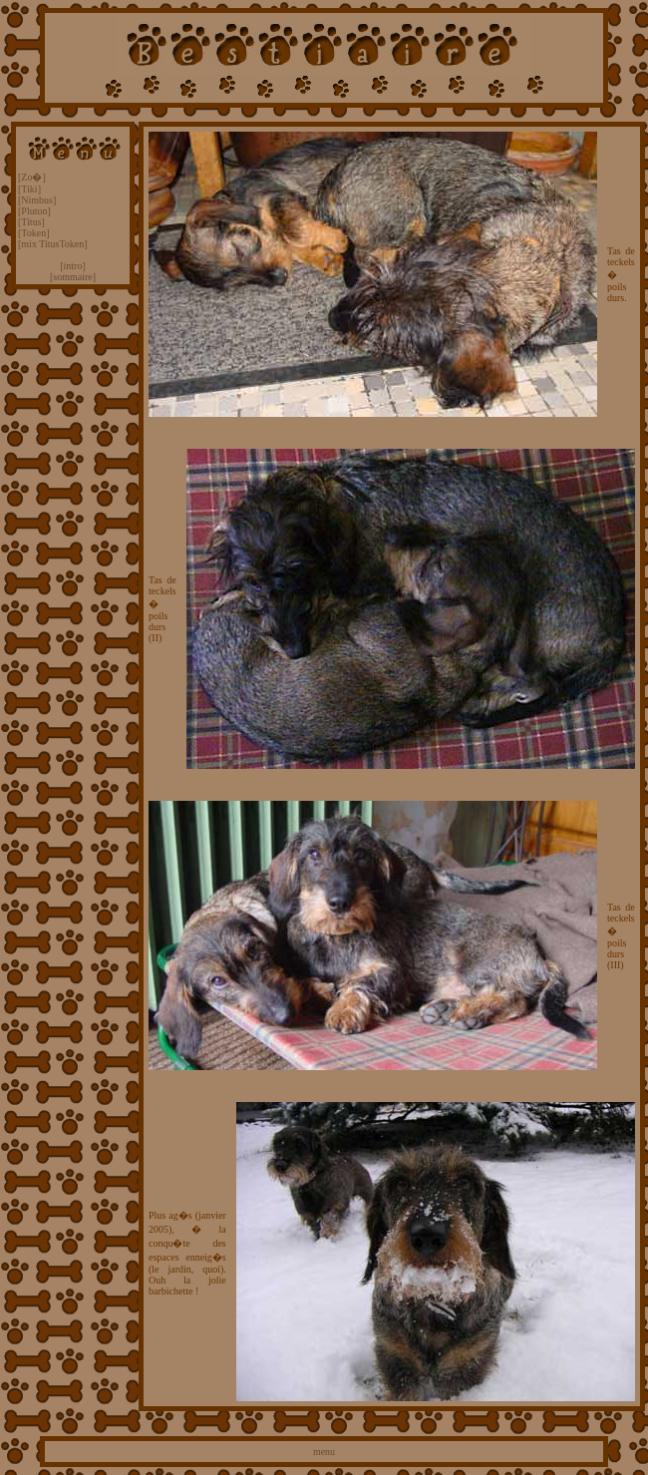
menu (324, 1451)
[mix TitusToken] (53, 243)
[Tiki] (29, 189)
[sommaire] (73, 276)
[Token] (34, 232)
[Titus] (31, 221)
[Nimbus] (37, 199)
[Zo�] (32, 177)
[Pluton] (34, 210)
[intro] (73, 265)
